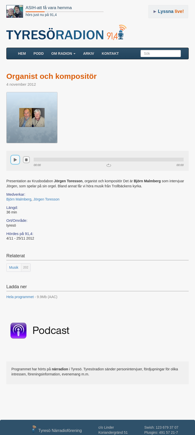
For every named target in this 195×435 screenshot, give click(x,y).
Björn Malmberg (18, 199)
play (15, 160)
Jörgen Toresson (46, 199)
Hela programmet (31, 297)
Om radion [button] (63, 53)
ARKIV (88, 53)
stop (26, 159)
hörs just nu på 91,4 (41, 15)
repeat (109, 165)
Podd (38, 53)
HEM (24, 53)
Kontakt (110, 53)
